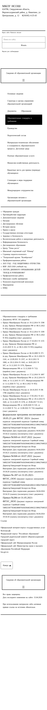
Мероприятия (8, 285)
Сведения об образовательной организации (23, 73)
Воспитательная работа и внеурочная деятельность (23, 239)
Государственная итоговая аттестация (18, 233)
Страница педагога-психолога (14, 254)
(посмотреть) (23, 434)
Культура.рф (5, 531)
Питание (6, 221)
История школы (9, 227)
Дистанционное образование (14, 245)
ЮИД (5, 288)
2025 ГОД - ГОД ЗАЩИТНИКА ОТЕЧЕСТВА (21, 263)
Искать (23, 45)
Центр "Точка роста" (11, 248)
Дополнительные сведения (13, 218)
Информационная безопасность (15, 242)
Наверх (6, 565)
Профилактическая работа (13, 276)
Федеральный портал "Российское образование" (20, 534)
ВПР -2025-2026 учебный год (14, 267)
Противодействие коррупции (14, 215)
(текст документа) (24, 329)
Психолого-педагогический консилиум (18, 282)
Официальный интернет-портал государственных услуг (23, 528)
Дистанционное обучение (13, 224)
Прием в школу (9, 230)
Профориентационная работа (14, 260)
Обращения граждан (11, 212)
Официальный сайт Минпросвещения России (19, 543)
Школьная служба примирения (15, 279)
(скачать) (14, 434)
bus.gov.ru (4, 552)
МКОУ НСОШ (11, 6)
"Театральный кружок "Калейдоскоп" (18, 257)
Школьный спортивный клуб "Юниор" (18, 251)
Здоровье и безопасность (13, 236)
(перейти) (25, 320)
